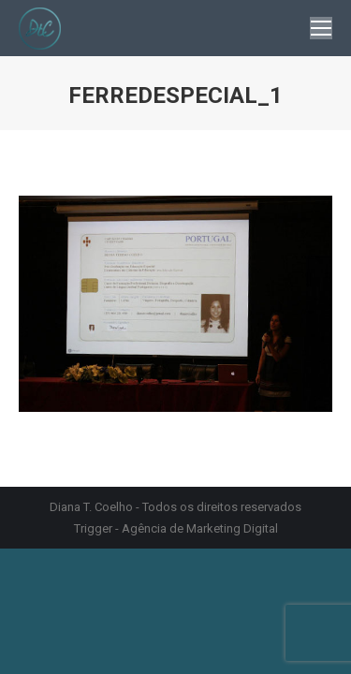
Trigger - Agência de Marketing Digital (176, 528)
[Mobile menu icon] (321, 28)
